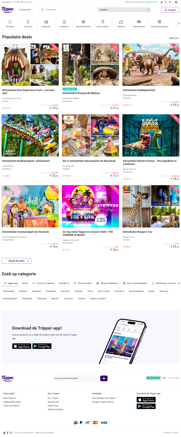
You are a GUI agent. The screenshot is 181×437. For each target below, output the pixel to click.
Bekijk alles (174, 38)
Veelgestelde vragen (12, 402)
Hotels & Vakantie (43, 283)
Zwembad (36, 291)
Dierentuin (65, 291)
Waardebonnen (141, 22)
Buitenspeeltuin (10, 299)
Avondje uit (64, 283)
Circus (91, 291)
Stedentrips (27, 299)
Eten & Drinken (104, 22)
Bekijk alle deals (19, 261)
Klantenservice (9, 398)
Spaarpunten (53, 402)
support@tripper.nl (11, 405)
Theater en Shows (98, 299)
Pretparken (64, 22)
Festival (81, 299)
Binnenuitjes (8, 291)
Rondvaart (42, 299)
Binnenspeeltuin (137, 291)
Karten (152, 291)
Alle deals (10, 22)
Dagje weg (46, 22)
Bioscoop (164, 291)
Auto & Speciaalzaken (163, 22)
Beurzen (55, 299)
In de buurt (28, 22)
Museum (79, 291)
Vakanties (122, 22)
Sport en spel (104, 291)
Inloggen (170, 10)
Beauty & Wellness (84, 22)
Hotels (25, 283)
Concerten (69, 299)
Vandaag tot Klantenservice (17, 2)
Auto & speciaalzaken (135, 283)
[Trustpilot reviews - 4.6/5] (162, 378)
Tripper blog (53, 405)
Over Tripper (53, 398)
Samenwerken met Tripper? (104, 398)
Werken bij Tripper (55, 409)
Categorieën (25, 9)
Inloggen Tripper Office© (103, 402)
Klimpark (23, 291)
